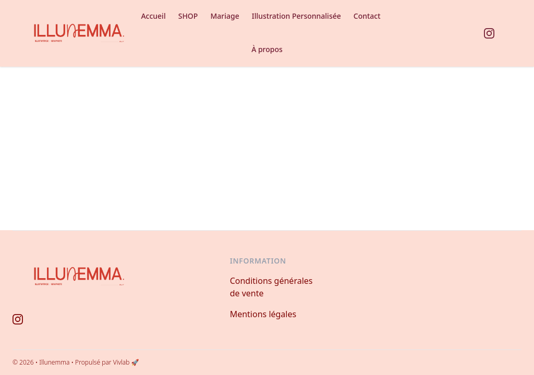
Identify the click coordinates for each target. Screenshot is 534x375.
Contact (367, 16)
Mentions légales (263, 314)
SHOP (188, 16)
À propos (267, 49)
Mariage (224, 16)
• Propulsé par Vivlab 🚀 (105, 362)
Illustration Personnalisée (296, 16)
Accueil (153, 16)
